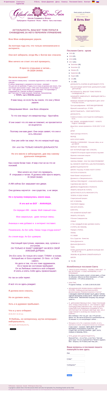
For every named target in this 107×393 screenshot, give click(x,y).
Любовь (73, 233)
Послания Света (75, 2)
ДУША (73, 131)
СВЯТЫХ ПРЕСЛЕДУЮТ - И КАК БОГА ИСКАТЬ (87, 181)
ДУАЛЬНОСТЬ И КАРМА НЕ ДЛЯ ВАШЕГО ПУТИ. (87, 84)
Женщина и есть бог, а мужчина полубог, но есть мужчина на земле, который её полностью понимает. (86, 324)
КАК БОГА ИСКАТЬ (77, 207)
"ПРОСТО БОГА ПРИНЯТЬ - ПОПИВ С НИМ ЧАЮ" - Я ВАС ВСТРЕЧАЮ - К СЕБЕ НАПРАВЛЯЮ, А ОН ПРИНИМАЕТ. (87, 271)
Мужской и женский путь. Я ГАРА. (82, 108)
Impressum (19, 386)
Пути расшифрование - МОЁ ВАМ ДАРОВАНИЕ (87, 105)
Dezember (74, 64)
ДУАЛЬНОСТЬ (75, 114)
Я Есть (37, 2)
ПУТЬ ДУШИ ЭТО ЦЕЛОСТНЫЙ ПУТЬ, (82, 336)
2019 (71, 56)
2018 (71, 59)
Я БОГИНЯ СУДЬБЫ (77, 204)
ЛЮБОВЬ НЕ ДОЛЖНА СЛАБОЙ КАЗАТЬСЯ (86, 254)
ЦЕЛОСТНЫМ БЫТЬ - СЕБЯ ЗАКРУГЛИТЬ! (85, 111)
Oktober (74, 70)
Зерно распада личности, (79, 134)
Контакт (87, 2)
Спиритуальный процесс (79, 198)
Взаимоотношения (77, 158)
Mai (72, 261)
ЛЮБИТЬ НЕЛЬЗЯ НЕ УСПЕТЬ (81, 190)
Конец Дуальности (77, 241)
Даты (57, 2)
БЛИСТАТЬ (74, 210)
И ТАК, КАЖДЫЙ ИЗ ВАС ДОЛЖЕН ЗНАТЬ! (85, 224)
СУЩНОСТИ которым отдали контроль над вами (87, 152)
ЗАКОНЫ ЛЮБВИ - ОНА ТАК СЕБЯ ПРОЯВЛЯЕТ (87, 161)
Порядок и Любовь (77, 230)
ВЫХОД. (73, 136)
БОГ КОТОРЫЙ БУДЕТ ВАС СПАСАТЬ (84, 150)
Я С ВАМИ (74, 235)
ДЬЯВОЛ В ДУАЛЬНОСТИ (79, 167)
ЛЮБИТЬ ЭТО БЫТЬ (78, 215)
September (74, 73)
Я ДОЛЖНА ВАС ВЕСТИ (79, 184)
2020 (71, 53)
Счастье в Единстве (20, 2)
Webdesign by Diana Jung (35, 386)
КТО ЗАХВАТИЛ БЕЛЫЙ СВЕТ (81, 213)
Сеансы (64, 2)
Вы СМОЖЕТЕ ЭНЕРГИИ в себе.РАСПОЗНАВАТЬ (88, 164)
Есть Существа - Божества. (80, 238)
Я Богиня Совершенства (79, 218)
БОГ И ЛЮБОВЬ (76, 201)
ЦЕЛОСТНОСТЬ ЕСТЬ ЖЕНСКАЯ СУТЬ (84, 192)
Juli (72, 79)
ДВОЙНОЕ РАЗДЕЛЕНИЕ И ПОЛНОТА (84, 187)
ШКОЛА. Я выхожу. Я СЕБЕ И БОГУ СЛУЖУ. (86, 170)
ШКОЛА (73, 257)
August (73, 76)
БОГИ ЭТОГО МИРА (77, 139)
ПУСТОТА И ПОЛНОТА (78, 172)
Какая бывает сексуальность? (81, 175)
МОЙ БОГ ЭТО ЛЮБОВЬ (79, 147)
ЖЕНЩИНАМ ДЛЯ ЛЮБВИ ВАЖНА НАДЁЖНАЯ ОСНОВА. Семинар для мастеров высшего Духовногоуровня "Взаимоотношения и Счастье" (85, 290)
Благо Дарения (48, 2)
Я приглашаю (9, 2)
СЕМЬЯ (73, 221)
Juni (72, 82)
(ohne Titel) (72, 282)
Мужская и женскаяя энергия (80, 155)
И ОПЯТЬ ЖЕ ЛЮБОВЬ (79, 227)
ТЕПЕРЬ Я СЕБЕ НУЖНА (79, 195)
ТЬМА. (73, 247)
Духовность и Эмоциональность (81, 178)
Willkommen (12, 386)
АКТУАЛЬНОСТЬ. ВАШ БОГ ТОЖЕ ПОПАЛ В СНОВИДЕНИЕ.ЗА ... (86, 92)
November (74, 67)
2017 (71, 62)
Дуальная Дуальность (78, 244)
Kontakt (25, 386)
